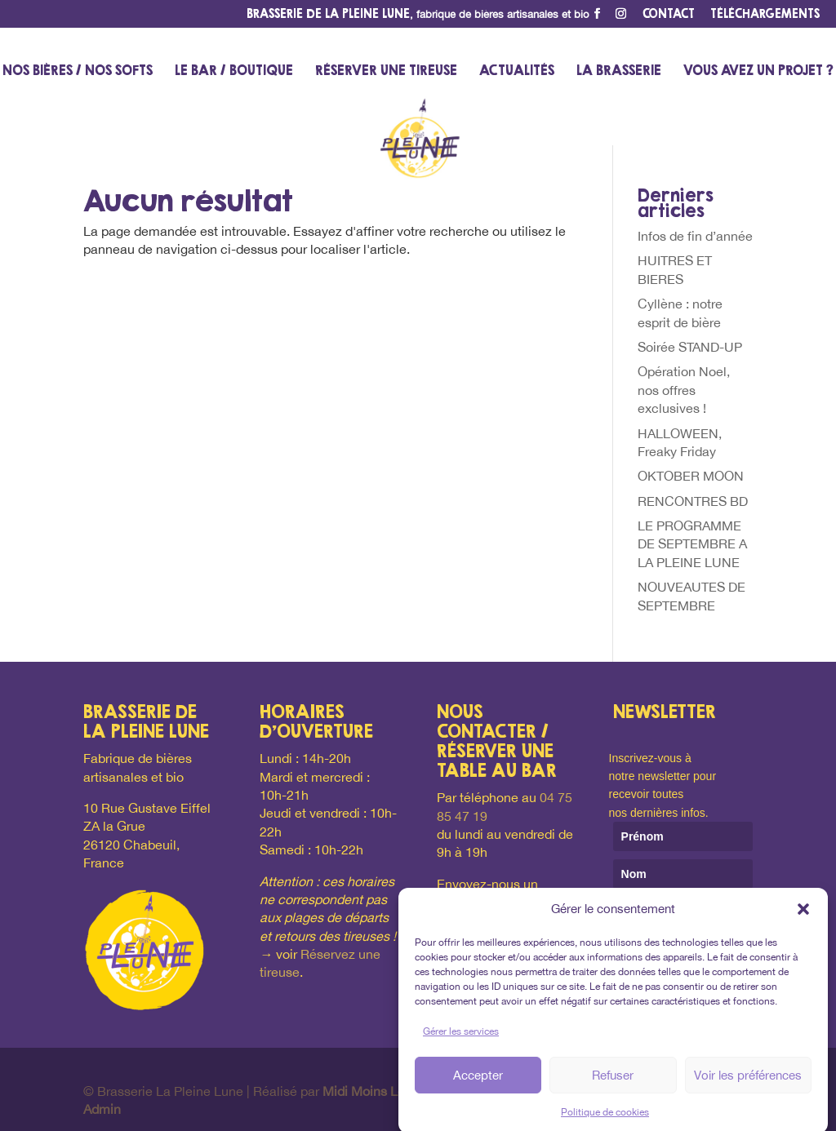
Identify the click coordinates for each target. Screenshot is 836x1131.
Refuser (613, 1083)
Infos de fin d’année (695, 235)
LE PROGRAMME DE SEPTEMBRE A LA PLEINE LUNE (692, 544)
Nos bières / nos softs (77, 71)
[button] (803, 918)
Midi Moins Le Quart (381, 1091)
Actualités (516, 71)
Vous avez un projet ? (758, 71)
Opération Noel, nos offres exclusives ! (684, 389)
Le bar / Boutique (234, 71)
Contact (669, 14)
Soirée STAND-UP (690, 346)
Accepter (478, 1083)
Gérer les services (461, 1039)
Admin (102, 1109)
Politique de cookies (605, 1121)
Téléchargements (765, 14)
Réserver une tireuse (386, 71)
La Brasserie (618, 71)
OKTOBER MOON (691, 475)
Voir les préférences (748, 1083)
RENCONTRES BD (693, 501)
